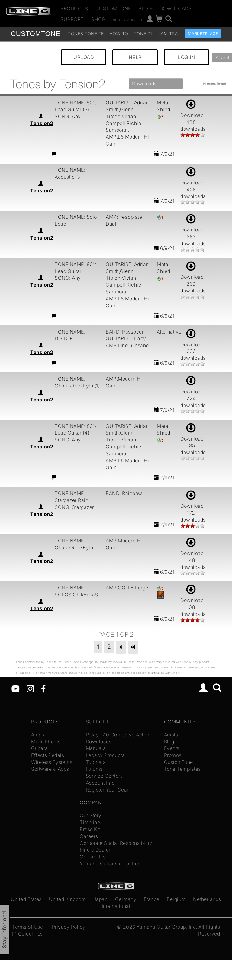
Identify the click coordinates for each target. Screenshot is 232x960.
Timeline (90, 822)
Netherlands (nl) (128, 19)
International (116, 906)
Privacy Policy (68, 927)
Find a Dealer (95, 850)
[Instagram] (30, 688)
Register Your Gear (107, 790)
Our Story (91, 815)
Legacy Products (105, 755)
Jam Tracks (170, 33)
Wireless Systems (51, 762)
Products (74, 8)
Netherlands (207, 899)
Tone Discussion (145, 33)
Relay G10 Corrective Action (118, 735)
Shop (98, 19)
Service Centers (104, 776)
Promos (173, 755)
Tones (75, 33)
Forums (94, 769)
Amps (37, 735)
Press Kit (90, 829)
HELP (135, 57)
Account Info (100, 783)
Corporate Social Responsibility (116, 843)
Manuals (96, 748)
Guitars (39, 748)
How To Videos (121, 33)
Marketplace (203, 33)
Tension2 (41, 123)
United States (26, 899)
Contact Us (92, 857)
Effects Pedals (47, 755)
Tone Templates (96, 33)
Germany (126, 899)
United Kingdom (67, 899)
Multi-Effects (46, 742)
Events (171, 748)
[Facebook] (43, 688)
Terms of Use (27, 927)
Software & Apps (50, 769)
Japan (100, 899)
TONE (35, 33)
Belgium (176, 899)
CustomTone (113, 8)
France (152, 899)
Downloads (176, 8)
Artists (171, 735)
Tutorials (96, 762)
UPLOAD (83, 57)
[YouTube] (15, 688)
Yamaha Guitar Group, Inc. (110, 864)
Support (72, 19)
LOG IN (186, 57)
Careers (89, 836)
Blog (145, 8)
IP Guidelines (27, 934)
